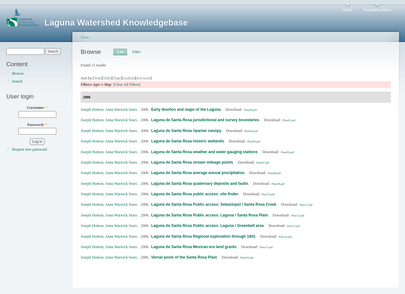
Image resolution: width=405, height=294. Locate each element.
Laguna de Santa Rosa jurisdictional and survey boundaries (205, 120)
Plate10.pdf (268, 194)
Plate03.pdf (246, 257)
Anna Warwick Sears (121, 109)
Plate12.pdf (297, 215)
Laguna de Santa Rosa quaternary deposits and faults (199, 183)
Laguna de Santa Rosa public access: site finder (194, 194)
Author (128, 78)
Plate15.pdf (266, 247)
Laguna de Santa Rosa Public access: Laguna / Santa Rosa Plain (209, 215)
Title (106, 78)
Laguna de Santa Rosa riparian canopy (186, 130)
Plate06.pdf (287, 152)
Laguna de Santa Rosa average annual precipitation (198, 173)
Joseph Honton (92, 109)
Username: (37, 107)
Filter (136, 52)
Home (347, 10)
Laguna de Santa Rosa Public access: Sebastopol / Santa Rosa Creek (213, 204)
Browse (18, 73)
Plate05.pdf (253, 141)
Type (117, 78)
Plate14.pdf (285, 236)
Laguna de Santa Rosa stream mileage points (192, 162)
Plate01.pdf (289, 120)
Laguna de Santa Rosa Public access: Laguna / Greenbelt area (207, 225)
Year (97, 78)
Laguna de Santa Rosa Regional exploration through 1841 (203, 236)
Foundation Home (377, 10)
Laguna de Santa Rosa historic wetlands (187, 141)
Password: (37, 124)
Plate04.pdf (250, 109)
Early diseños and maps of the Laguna (186, 109)
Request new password (29, 149)
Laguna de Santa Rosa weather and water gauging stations (204, 152)
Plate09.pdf (277, 183)
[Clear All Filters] (126, 84)
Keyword (144, 78)
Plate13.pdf (293, 226)
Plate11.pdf (306, 204)
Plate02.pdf (251, 131)
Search (17, 81)
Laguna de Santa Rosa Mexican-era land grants (193, 247)
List (120, 52)
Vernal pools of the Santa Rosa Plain (184, 257)
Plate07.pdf (262, 162)
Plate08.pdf (274, 173)
